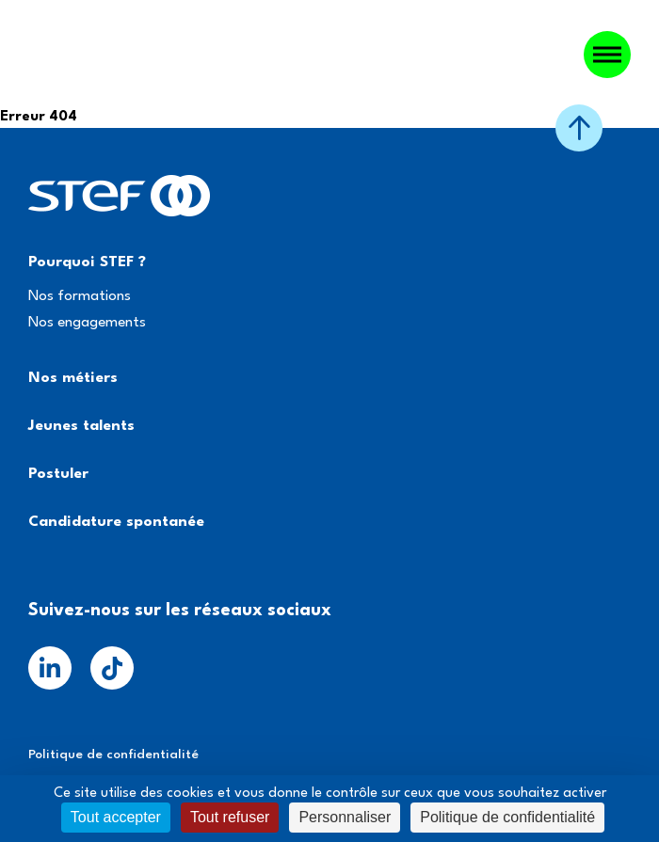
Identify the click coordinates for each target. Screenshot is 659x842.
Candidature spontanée (116, 522)
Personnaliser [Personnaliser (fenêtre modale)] (344, 817)
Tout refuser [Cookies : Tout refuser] (229, 817)
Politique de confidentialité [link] (507, 817)
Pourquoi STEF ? (87, 262)
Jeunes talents (81, 426)
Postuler (58, 474)
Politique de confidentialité (113, 754)
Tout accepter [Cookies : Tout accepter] (116, 817)
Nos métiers (73, 378)
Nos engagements (87, 322)
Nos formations (79, 296)
